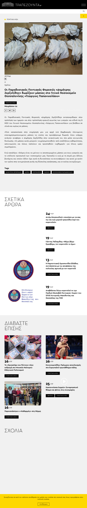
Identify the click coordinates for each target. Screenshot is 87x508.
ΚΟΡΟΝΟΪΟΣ (37, 172)
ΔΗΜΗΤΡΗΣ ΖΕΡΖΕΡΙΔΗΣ (13, 172)
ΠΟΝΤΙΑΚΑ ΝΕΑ (11, 102)
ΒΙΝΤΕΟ (50, 228)
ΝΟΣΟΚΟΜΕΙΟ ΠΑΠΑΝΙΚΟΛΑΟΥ (62, 172)
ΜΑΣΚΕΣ (46, 172)
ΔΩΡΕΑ (27, 172)
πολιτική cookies (43, 499)
